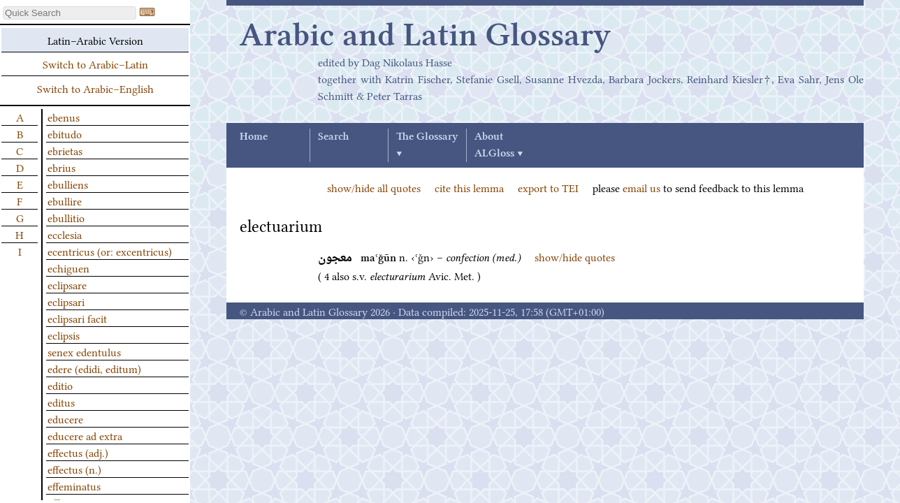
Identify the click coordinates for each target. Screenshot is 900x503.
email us (641, 187)
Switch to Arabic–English (95, 88)
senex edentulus (84, 351)
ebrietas (65, 150)
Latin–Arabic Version (95, 40)
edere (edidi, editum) (94, 368)
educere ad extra (85, 435)
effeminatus (74, 485)
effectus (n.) (74, 468)
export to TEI (548, 187)
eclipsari (66, 301)
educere (65, 418)
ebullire (65, 200)
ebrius (61, 167)
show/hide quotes (575, 256)
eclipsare (67, 284)
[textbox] (69, 13)
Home (254, 137)
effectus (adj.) (78, 452)
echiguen (68, 267)
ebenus (64, 116)
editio (60, 385)
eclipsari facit (77, 318)
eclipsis (64, 334)
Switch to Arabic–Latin (95, 63)
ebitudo (65, 133)
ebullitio (66, 217)
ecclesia (65, 234)
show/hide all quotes (374, 187)
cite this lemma (469, 187)
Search (333, 137)
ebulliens (68, 183)
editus (61, 401)
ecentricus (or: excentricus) (110, 250)
